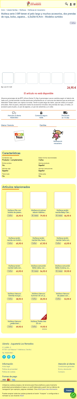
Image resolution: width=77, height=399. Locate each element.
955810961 (9, 353)
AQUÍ (22, 396)
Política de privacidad (9, 369)
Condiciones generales (66, 366)
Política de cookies (8, 372)
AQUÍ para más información (47, 389)
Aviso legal (6, 366)
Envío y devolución (64, 369)
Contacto (61, 372)
